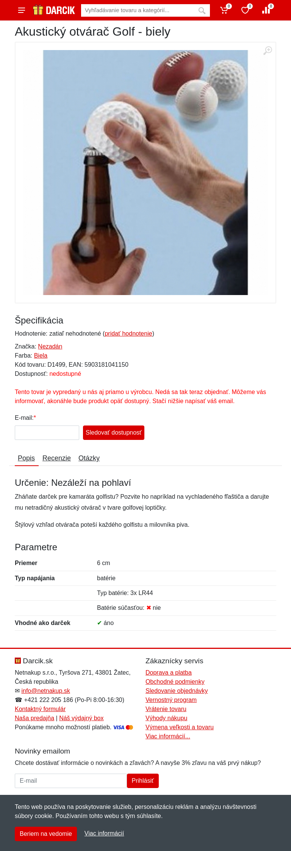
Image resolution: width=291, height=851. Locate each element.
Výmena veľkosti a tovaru (180, 727)
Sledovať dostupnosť (114, 432)
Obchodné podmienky (175, 681)
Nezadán (50, 346)
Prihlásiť (143, 780)
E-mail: (24, 418)
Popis (26, 458)
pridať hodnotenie (128, 333)
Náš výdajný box (81, 718)
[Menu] (21, 10)
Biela (41, 355)
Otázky (89, 458)
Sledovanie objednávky (177, 691)
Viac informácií (104, 833)
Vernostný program (171, 700)
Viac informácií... (168, 736)
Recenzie (56, 458)
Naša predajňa (34, 718)
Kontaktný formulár (40, 709)
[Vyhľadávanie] (137, 10)
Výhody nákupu (166, 718)
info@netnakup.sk (45, 691)
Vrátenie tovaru (166, 709)
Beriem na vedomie (46, 834)
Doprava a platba (169, 672)
